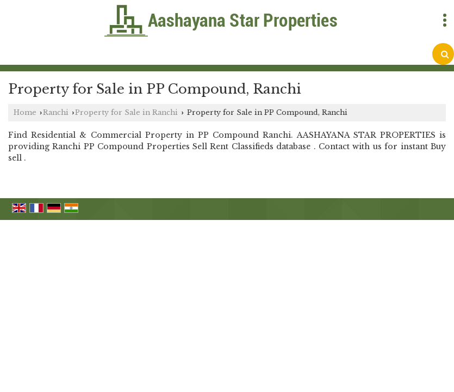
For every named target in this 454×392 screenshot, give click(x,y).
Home (25, 112)
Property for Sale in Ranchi (126, 112)
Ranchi (56, 112)
